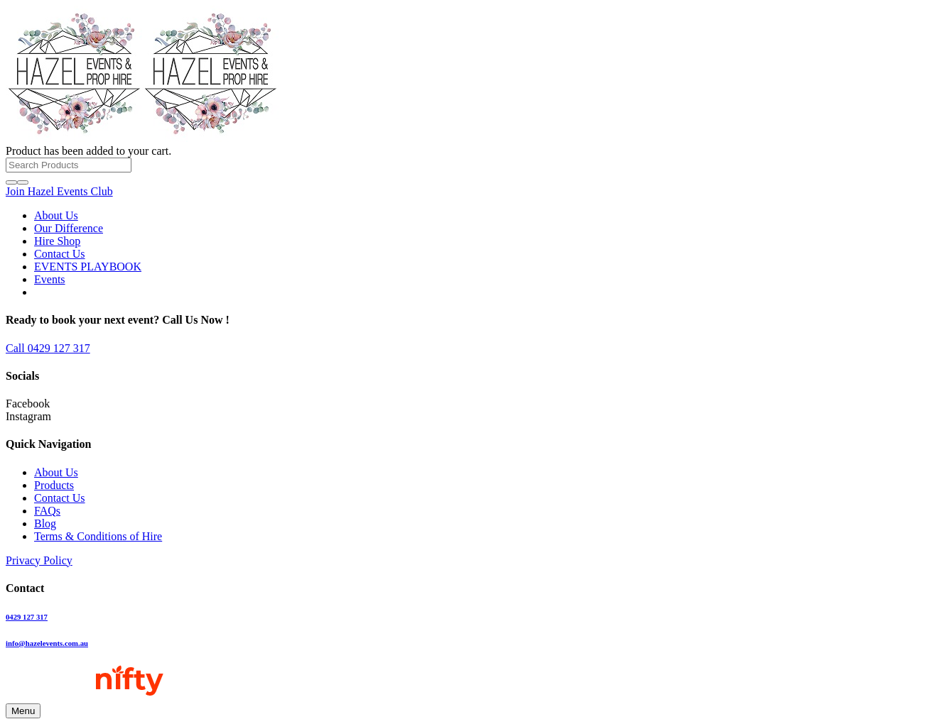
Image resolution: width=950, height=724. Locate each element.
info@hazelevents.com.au (47, 643)
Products (54, 485)
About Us (56, 472)
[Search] (11, 182)
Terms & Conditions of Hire (98, 536)
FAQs (47, 511)
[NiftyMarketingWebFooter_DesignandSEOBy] (84, 697)
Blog (45, 523)
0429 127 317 (27, 617)
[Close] (22, 182)
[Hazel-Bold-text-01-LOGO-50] (142, 138)
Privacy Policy (39, 560)
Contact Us (59, 498)
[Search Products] (68, 165)
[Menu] (23, 710)
